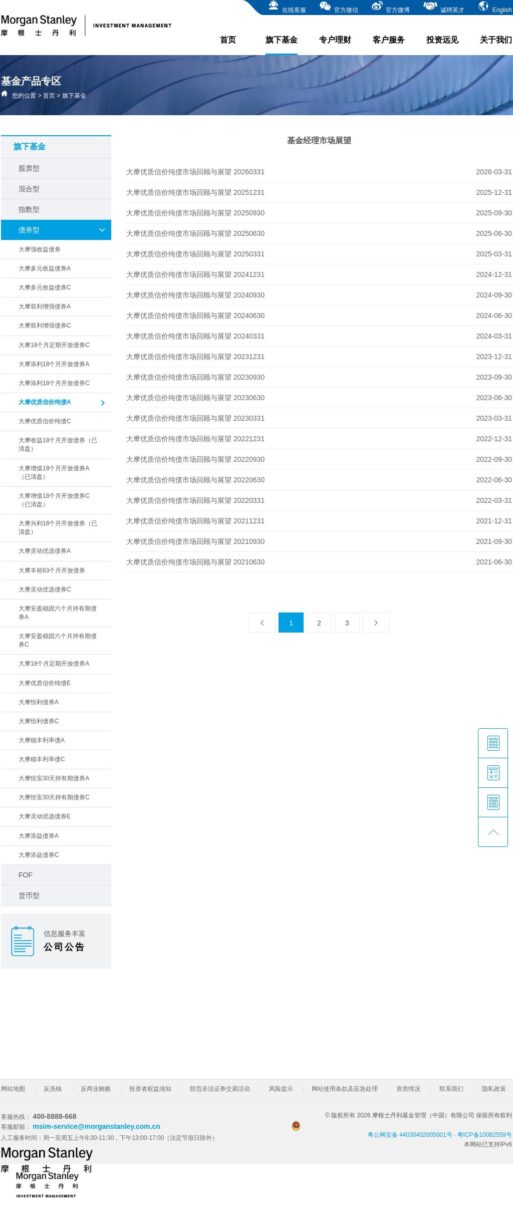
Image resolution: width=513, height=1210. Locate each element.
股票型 (29, 168)
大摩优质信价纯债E (45, 683)
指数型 (29, 209)
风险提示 (281, 1088)
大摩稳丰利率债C (42, 759)
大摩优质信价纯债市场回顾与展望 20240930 (195, 295)
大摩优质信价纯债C (45, 421)
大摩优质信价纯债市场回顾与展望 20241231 (195, 274)
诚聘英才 (443, 7)
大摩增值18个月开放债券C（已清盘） (54, 500)
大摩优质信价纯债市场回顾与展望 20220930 (195, 459)
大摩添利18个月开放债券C (54, 383)
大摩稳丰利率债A (42, 740)
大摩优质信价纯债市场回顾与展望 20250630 (195, 233)
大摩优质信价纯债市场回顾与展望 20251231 (195, 192)
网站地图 (13, 1088)
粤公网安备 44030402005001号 (372, 1129)
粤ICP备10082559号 (484, 1134)
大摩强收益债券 (40, 249)
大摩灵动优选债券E (45, 816)
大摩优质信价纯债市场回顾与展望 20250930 (195, 213)
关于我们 (496, 40)
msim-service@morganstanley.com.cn (96, 1126)
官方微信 (338, 7)
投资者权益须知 (150, 1088)
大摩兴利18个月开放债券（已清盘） (58, 527)
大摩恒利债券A (39, 702)
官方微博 (390, 7)
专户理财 (335, 40)
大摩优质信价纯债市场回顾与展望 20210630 (195, 562)
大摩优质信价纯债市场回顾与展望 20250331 (195, 254)
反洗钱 (53, 1088)
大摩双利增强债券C (45, 325)
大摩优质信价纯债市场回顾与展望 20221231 (195, 439)
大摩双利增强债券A (45, 306)
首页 (228, 40)
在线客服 (287, 7)
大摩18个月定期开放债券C (54, 345)
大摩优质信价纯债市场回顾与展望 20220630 (195, 480)
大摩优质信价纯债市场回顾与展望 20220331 (195, 500)
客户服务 (389, 40)
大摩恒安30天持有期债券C (54, 797)
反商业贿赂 (96, 1088)
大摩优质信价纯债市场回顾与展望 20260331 (195, 172)
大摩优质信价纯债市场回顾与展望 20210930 (195, 541)
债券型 (62, 230)
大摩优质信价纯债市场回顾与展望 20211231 (195, 521)
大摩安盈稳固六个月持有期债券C (58, 640)
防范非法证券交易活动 (220, 1088)
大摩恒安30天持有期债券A (54, 778)
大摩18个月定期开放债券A (54, 663)
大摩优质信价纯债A (62, 403)
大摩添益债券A (39, 835)
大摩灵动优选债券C (45, 589)
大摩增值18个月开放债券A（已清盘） (54, 472)
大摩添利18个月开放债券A (54, 364)
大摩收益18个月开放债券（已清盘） (58, 444)
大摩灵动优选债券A (45, 550)
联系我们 (451, 1088)
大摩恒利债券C (39, 721)
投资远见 (442, 40)
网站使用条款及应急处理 (345, 1088)
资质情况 (408, 1088)
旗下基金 (282, 45)
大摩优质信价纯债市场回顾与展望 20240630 (195, 316)
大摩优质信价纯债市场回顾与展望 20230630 (195, 398)
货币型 (29, 895)
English (494, 7)
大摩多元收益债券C (45, 287)
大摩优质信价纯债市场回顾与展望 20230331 (195, 418)
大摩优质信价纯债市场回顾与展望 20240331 (195, 336)
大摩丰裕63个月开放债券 (52, 570)
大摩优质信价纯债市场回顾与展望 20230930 (195, 377)
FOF (26, 875)
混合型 (29, 189)
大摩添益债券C (39, 854)
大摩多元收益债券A (45, 268)
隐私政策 (494, 1088)
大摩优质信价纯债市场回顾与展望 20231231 (195, 357)
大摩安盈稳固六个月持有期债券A (58, 613)
